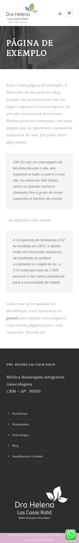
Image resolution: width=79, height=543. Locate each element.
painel (12, 318)
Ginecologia (20, 435)
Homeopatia (20, 424)
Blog (15, 446)
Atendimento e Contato (27, 456)
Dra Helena (19, 413)
